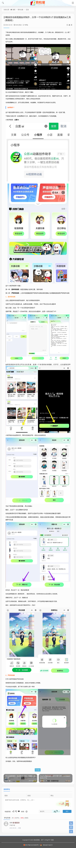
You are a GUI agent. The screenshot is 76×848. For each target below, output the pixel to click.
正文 (27, 10)
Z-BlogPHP (47, 840)
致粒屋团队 (37, 840)
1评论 (26, 25)
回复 (19, 828)
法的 (11, 822)
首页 (14, 10)
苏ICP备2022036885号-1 (31, 845)
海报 (38, 770)
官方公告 (20, 10)
